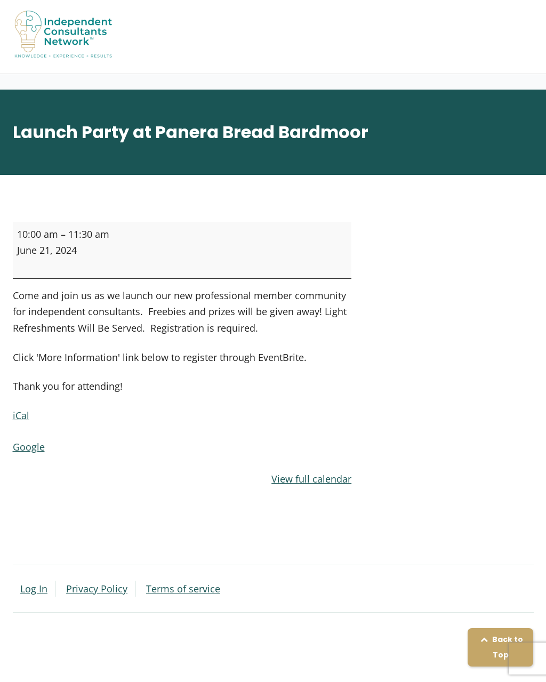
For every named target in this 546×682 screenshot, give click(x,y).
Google (29, 446)
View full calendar (311, 478)
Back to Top (500, 647)
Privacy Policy (96, 588)
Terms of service (183, 588)
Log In (33, 588)
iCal (21, 415)
